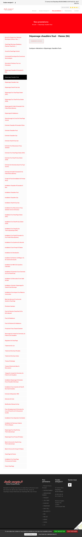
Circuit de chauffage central (12, 51)
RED (44, 514)
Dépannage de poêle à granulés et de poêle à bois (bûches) (14, 107)
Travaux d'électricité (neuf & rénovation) (12, 367)
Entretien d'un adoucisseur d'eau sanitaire (13, 146)
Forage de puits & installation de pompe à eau (15, 179)
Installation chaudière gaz (11, 197)
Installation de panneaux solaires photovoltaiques (13, 424)
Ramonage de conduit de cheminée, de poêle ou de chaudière (15, 334)
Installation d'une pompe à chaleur (14, 247)
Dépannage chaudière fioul (12, 77)
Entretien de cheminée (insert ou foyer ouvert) (15, 165)
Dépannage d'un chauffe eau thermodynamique (12, 430)
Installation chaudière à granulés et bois (14, 186)
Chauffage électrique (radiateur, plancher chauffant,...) (13, 45)
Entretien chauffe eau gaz (11, 140)
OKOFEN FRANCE (48, 490)
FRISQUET (46, 498)
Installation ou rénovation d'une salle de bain (14, 279)
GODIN (45, 522)
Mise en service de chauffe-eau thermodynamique (13, 442)
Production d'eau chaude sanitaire (14, 328)
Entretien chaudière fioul (11, 130)
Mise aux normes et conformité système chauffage (13, 300)
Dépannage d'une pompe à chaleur (14, 437)
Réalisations (68, 11)
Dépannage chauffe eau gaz (12, 87)
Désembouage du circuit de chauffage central (15, 119)
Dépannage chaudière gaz (11, 82)
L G (44, 525)
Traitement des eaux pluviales (12, 351)
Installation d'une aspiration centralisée (15, 418)
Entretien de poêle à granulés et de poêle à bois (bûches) (14, 172)
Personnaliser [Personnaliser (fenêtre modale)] (30, 534)
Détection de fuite (9, 399)
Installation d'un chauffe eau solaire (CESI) (14, 222)
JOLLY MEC (46, 500)
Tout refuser (72, 531)
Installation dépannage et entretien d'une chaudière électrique (14, 380)
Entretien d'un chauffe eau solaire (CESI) (14, 158)
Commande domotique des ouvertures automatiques (15, 57)
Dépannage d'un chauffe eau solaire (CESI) (14, 100)
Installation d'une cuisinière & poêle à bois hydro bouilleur (14, 387)
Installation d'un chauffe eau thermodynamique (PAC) (12, 229)
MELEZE (45, 516)
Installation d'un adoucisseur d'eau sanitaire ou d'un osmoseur (14, 208)
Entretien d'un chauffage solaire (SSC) (15, 152)
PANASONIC (46, 506)
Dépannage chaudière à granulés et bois (14, 71)
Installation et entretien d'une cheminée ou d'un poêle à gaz (15, 272)
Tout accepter (59, 531)
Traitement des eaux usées (12, 356)
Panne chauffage (9, 466)
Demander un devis (36, 41)
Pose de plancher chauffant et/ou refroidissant (14, 312)
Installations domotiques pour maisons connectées (15, 293)
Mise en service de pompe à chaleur (14, 449)
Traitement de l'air (10, 345)
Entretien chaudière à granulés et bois (15, 125)
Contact (76, 11)
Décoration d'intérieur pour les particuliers (13, 64)
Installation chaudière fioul (11, 192)
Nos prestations (56, 11)
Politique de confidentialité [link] (48, 534)
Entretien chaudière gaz (11, 135)
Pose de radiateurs (10, 318)
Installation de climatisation (12, 252)
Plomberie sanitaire (10, 306)
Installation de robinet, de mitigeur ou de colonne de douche (14, 258)
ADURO (45, 519)
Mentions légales (59, 501)
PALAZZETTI (46, 511)
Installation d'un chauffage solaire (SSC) (14, 215)
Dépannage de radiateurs (11, 113)
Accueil (34, 11)
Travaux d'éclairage (10, 361)
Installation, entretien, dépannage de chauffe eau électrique (14, 286)
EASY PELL (46, 508)
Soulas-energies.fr (44, 11)
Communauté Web (60, 506)
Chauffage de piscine (10, 454)
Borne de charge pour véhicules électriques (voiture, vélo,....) (13, 38)
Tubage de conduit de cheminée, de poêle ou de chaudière (14, 374)
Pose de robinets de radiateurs (13, 323)
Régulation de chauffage (11, 340)
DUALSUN (46, 503)
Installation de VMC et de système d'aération (13, 265)
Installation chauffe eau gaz (12, 202)
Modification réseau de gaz (12, 404)
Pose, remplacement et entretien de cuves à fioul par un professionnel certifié (14, 411)
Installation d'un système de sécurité (14, 242)
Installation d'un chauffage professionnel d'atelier (12, 460)
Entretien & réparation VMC (12, 394)
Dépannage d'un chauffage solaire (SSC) (14, 93)
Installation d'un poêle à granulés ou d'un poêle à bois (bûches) (14, 236)
